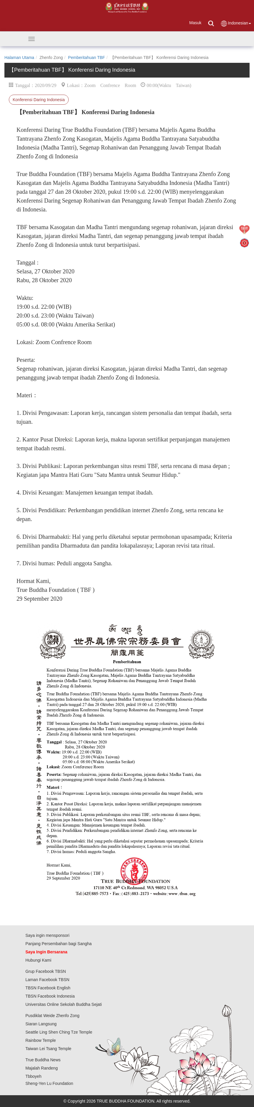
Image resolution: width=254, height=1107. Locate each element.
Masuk (195, 22)
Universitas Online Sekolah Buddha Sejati (63, 1004)
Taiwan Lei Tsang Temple (48, 1048)
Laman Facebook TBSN (47, 979)
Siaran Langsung (41, 1023)
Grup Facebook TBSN (45, 971)
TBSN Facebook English (47, 988)
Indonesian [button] (235, 23)
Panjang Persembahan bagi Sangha (58, 943)
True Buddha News (42, 1059)
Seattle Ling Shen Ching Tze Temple (58, 1032)
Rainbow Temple (40, 1040)
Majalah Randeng (41, 1068)
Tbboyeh (33, 1076)
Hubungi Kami (38, 960)
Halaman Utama (19, 57)
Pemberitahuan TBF (86, 57)
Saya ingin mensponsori (47, 935)
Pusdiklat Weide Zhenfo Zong (52, 1015)
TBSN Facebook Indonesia (50, 996)
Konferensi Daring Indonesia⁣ (39, 99)
